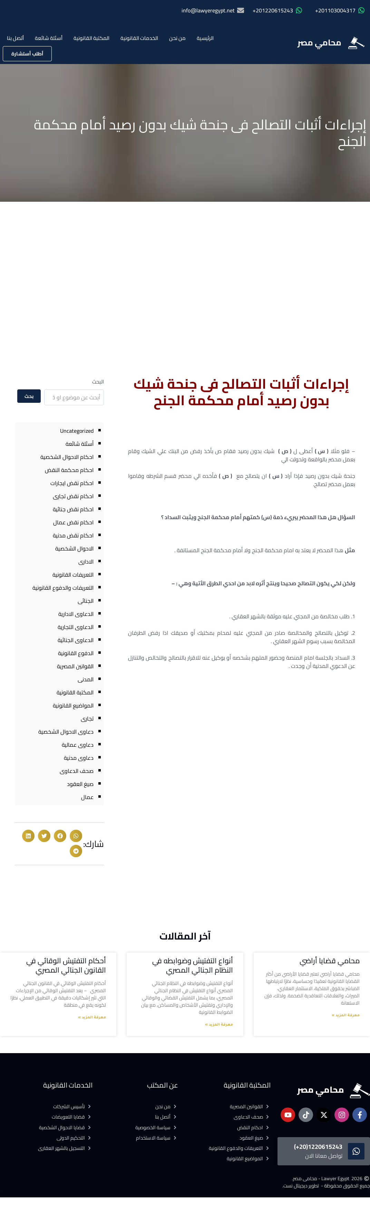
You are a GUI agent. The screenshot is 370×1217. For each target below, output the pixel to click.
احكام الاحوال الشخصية (67, 457)
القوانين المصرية (75, 666)
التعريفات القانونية (73, 574)
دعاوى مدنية (79, 758)
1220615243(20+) (318, 1146)
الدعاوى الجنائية (76, 640)
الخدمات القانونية (139, 38)
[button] (76, 836)
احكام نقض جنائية (73, 509)
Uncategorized (77, 431)
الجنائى (86, 601)
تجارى (87, 718)
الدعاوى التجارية (76, 627)
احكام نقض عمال (73, 522)
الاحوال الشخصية (74, 548)
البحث (98, 381)
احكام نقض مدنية (73, 535)
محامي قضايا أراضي (330, 960)
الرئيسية (205, 38)
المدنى (86, 679)
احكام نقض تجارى (73, 496)
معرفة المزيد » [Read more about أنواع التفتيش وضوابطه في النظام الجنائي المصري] (219, 1025)
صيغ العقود (80, 784)
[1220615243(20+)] (356, 1151)
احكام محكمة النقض (69, 470)
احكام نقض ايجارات (72, 483)
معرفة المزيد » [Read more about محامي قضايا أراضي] (346, 1016)
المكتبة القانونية (91, 38)
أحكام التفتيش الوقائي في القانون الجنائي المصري (66, 965)
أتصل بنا (15, 38)
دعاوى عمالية (78, 744)
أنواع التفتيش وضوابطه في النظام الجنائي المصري (192, 965)
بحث (29, 396)
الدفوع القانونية (76, 653)
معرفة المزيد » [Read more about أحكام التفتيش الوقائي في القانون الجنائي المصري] (92, 1018)
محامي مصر (319, 42)
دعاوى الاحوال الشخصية (66, 731)
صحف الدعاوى (77, 771)
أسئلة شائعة (48, 38)
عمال (87, 797)
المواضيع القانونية (73, 705)
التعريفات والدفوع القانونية (63, 588)
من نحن (177, 38)
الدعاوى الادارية (76, 614)
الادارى (86, 561)
